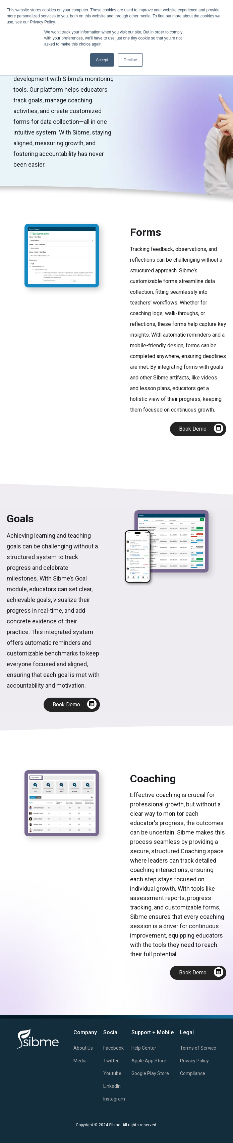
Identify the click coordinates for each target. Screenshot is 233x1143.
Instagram (114, 1099)
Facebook (113, 1048)
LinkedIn (112, 1086)
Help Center (143, 1048)
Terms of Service (198, 1048)
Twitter (111, 1060)
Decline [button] (130, 60)
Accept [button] (102, 60)
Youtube (112, 1073)
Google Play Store (150, 1073)
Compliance (192, 1073)
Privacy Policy (194, 1060)
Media (79, 1060)
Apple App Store (148, 1060)
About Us (83, 1048)
